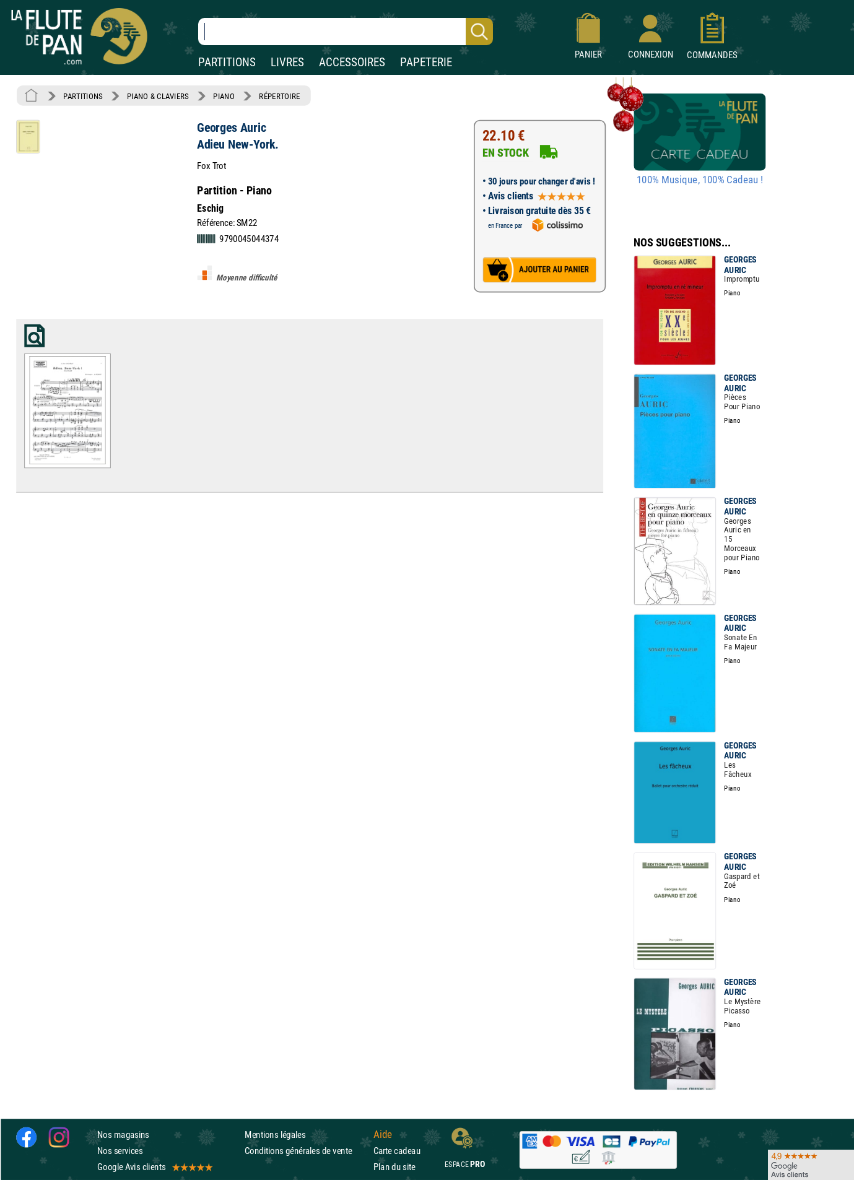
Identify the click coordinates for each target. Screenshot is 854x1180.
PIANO (223, 96)
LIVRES (287, 62)
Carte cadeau (396, 1150)
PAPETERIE (426, 62)
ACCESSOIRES (352, 62)
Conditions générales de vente (306, 1150)
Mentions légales (275, 1134)
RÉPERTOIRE (279, 96)
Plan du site (394, 1167)
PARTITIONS (227, 62)
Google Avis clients (154, 1167)
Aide (382, 1135)
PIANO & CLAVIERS (158, 96)
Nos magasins (123, 1134)
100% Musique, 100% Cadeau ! (700, 180)
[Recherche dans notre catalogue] (345, 31)
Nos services (119, 1150)
